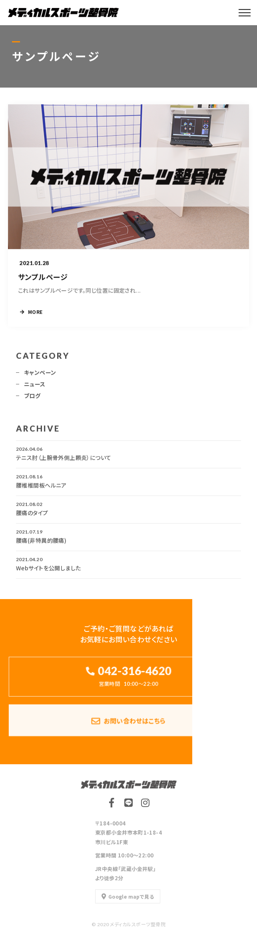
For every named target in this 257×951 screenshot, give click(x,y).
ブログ (32, 398)
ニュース (35, 386)
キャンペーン (40, 375)
